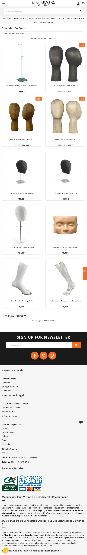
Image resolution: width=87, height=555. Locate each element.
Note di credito (8, 432)
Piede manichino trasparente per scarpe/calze (65, 301)
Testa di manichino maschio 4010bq (65, 193)
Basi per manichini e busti (76, 18)
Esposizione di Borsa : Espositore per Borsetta (22, 85)
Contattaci (6, 390)
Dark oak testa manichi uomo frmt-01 (22, 139)
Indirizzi (5, 436)
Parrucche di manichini (57, 18)
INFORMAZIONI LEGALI (11, 407)
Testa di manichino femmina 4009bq (21, 193)
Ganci (36, 22)
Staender (31, 18)
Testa (4, 18)
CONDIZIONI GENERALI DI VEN (15, 403)
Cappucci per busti (46, 22)
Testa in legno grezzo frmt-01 (65, 139)
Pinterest (52, 356)
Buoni (4, 440)
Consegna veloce (9, 378)
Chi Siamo (6, 382)
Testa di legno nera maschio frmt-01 (65, 85)
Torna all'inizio (16, 315)
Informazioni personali (11, 424)
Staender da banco (20, 18)
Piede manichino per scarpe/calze (21, 301)
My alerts (6, 444)
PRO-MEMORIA (8, 411)
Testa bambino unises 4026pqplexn (22, 247)
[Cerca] (43, 11)
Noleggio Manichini (10, 386)
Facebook (35, 356)
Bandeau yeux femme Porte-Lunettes (65, 247)
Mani (9, 18)
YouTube (43, 356)
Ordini (4, 428)
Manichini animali (42, 18)
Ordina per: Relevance (14, 33)
